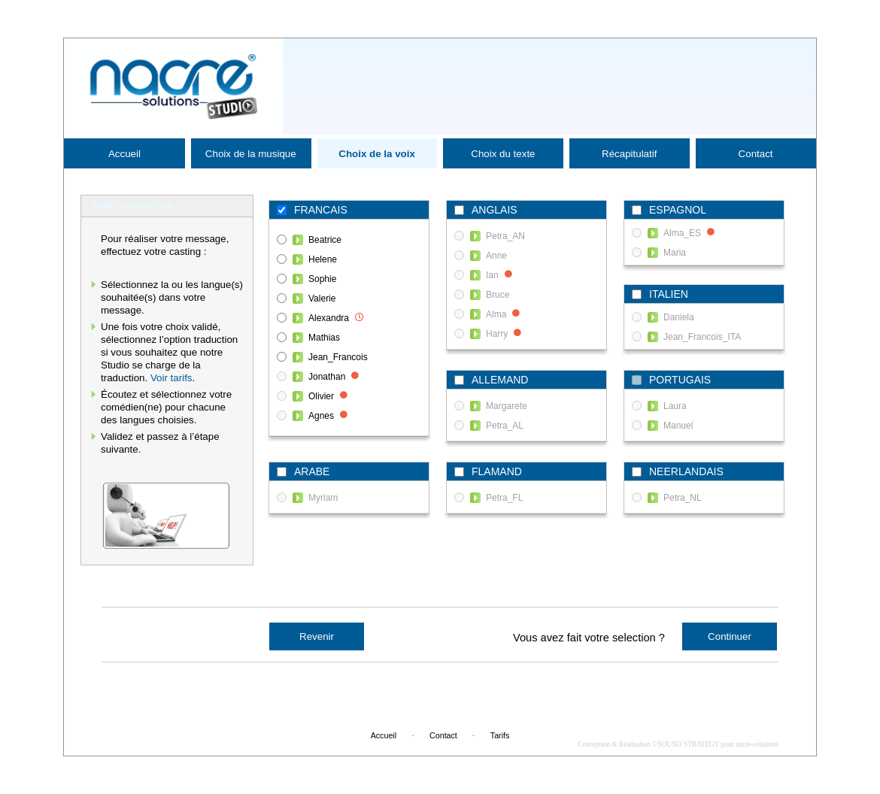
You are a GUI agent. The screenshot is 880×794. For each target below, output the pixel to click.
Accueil (124, 153)
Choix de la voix (376, 153)
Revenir (316, 636)
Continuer (729, 636)
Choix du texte (503, 153)
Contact (756, 153)
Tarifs (499, 735)
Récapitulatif (629, 153)
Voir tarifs (171, 377)
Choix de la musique (250, 153)
